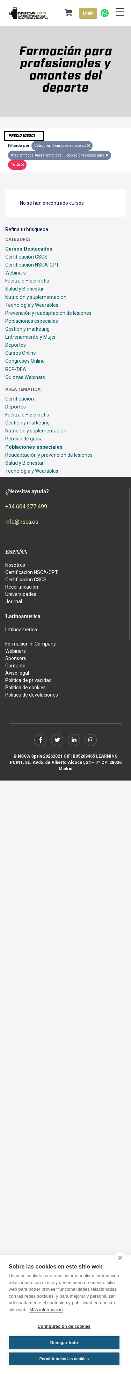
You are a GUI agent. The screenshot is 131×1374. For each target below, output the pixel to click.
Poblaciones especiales (31, 321)
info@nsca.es (21, 522)
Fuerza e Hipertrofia (27, 281)
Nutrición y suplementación (35, 297)
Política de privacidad (28, 680)
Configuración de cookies (64, 1326)
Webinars (15, 273)
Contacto (15, 665)
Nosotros (15, 565)
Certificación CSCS (26, 257)
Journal (13, 601)
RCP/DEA (15, 369)
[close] (120, 1257)
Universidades (20, 594)
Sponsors (15, 658)
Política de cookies (25, 687)
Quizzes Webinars (25, 377)
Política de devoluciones (31, 695)
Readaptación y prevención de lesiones (49, 455)
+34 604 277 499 (26, 506)
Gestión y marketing (27, 329)
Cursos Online (20, 353)
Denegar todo (64, 1342)
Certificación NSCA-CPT (32, 265)
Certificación (19, 399)
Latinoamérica (21, 629)
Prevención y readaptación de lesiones (48, 313)
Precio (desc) (22, 135)
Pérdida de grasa (24, 438)
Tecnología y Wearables (31, 305)
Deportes (15, 345)
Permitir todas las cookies (64, 1359)
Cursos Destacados (28, 249)
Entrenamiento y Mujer (30, 337)
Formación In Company (30, 644)
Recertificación (21, 587)
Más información (46, 1309)
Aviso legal (17, 673)
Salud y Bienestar (24, 289)
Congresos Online (25, 361)
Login (88, 13)
